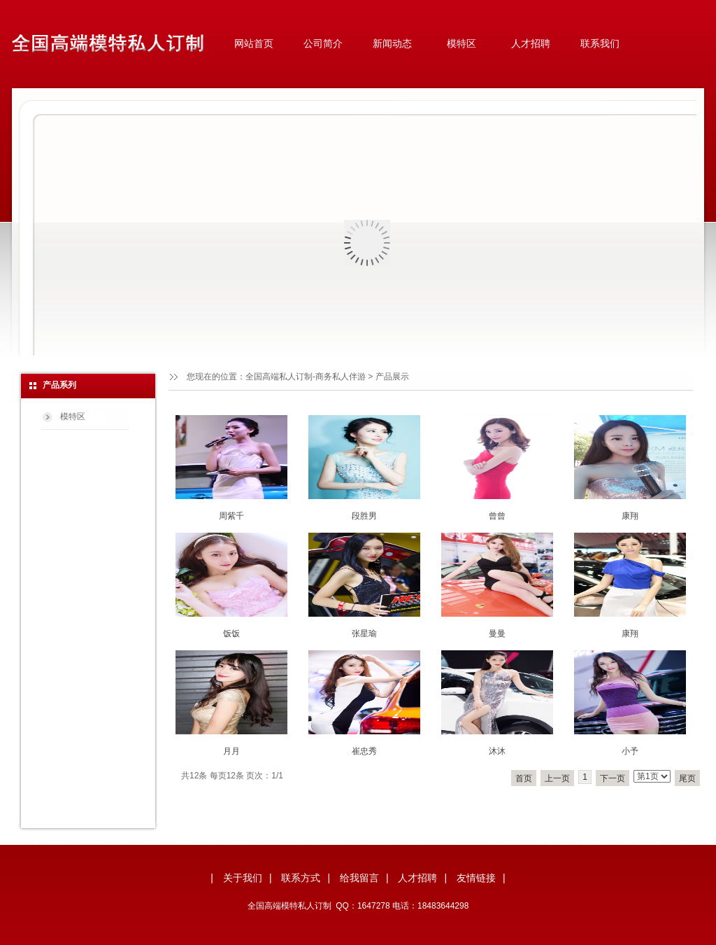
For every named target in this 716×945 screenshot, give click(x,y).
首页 (523, 778)
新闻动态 (392, 43)
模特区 (461, 43)
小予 (630, 751)
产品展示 (392, 377)
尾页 (687, 778)
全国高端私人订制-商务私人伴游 (305, 377)
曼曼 (497, 633)
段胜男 (364, 516)
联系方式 (300, 877)
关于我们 (242, 877)
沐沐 (497, 751)
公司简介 (323, 43)
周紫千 (231, 516)
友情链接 (476, 877)
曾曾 (497, 516)
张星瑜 (364, 633)
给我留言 (359, 877)
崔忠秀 (364, 751)
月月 (231, 751)
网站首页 (253, 43)
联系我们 (600, 43)
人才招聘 (530, 43)
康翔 (630, 516)
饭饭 (231, 633)
